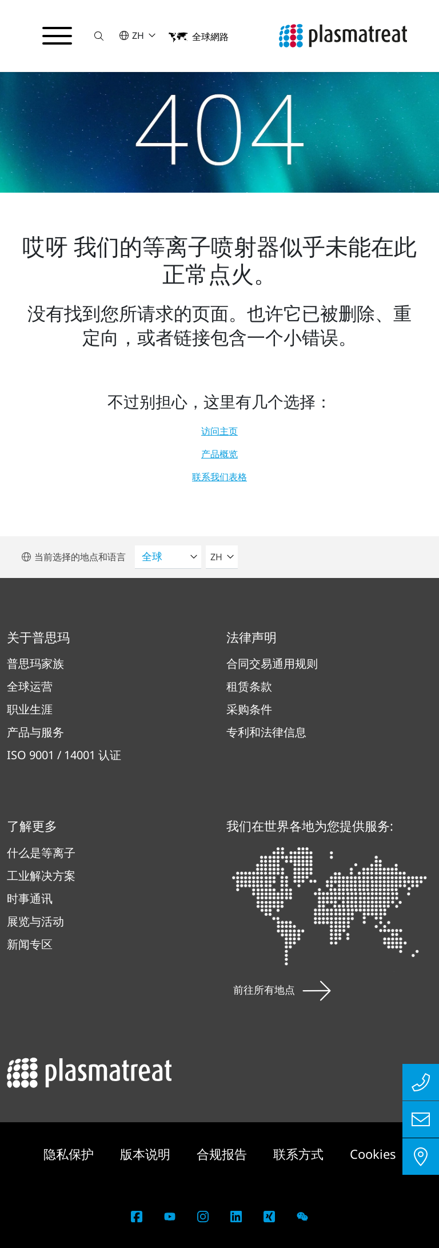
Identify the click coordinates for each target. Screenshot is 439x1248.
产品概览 (219, 454)
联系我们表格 (219, 477)
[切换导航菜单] (57, 36)
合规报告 (223, 1153)
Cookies (373, 1153)
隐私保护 (70, 1153)
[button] (99, 35)
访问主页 (219, 431)
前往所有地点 (282, 989)
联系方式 (300, 1153)
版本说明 (147, 1153)
